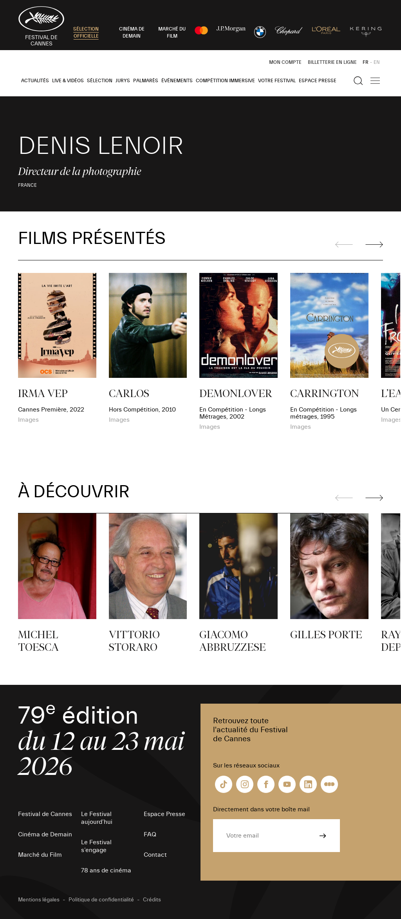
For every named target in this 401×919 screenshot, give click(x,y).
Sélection (99, 80)
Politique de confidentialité (101, 900)
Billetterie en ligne (332, 62)
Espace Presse (317, 80)
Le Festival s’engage (96, 846)
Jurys (123, 80)
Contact (155, 854)
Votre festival (277, 80)
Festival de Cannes (45, 814)
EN (377, 62)
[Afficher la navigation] (375, 80)
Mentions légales (39, 900)
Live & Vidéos (68, 80)
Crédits (152, 900)
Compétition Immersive (225, 80)
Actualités (35, 80)
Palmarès (145, 80)
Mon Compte (285, 62)
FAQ (150, 834)
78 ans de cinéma (106, 870)
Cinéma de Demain (45, 834)
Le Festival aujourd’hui (96, 818)
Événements (177, 80)
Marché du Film (40, 854)
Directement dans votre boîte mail (261, 809)
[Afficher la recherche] (358, 80)
